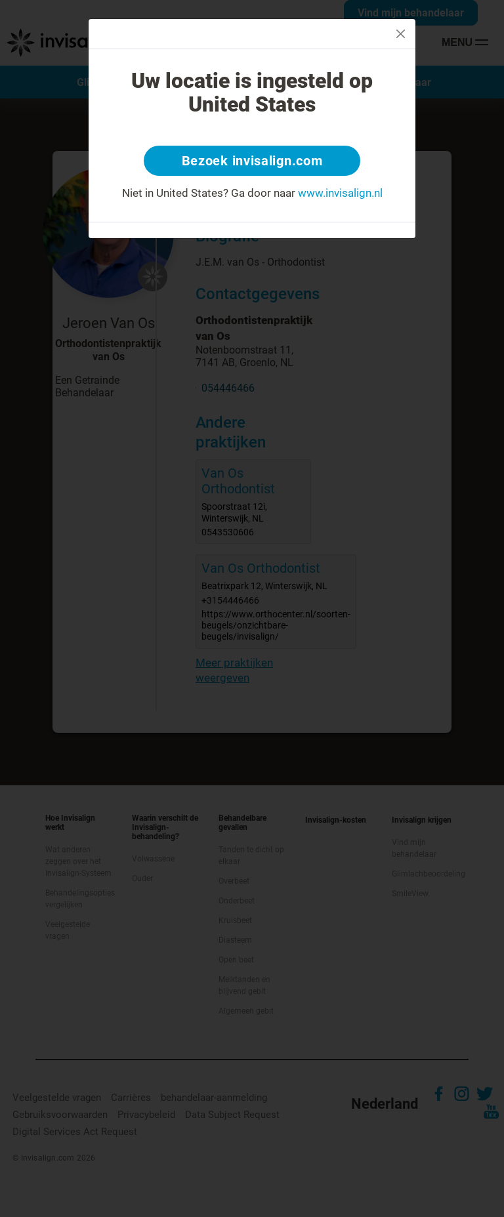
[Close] (400, 33)
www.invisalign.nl (340, 192)
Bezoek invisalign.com (252, 161)
